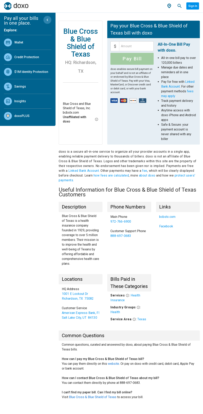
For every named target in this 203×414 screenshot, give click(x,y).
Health (115, 312)
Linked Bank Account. (84, 171)
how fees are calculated (111, 175)
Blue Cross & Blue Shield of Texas (92, 397)
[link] (27, 42)
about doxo (147, 175)
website (113, 364)
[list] (27, 78)
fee (144, 171)
